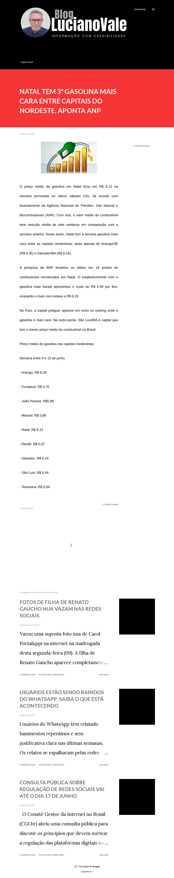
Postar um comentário (51, 674)
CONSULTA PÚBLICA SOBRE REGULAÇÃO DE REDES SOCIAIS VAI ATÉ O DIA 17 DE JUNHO (62, 789)
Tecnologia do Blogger (87, 866)
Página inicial (27, 62)
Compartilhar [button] (141, 146)
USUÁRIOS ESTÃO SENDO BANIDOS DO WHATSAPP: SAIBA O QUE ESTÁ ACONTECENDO (62, 699)
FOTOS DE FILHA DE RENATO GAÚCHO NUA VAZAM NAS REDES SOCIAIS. (60, 609)
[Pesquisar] (140, 9)
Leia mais (103, 674)
